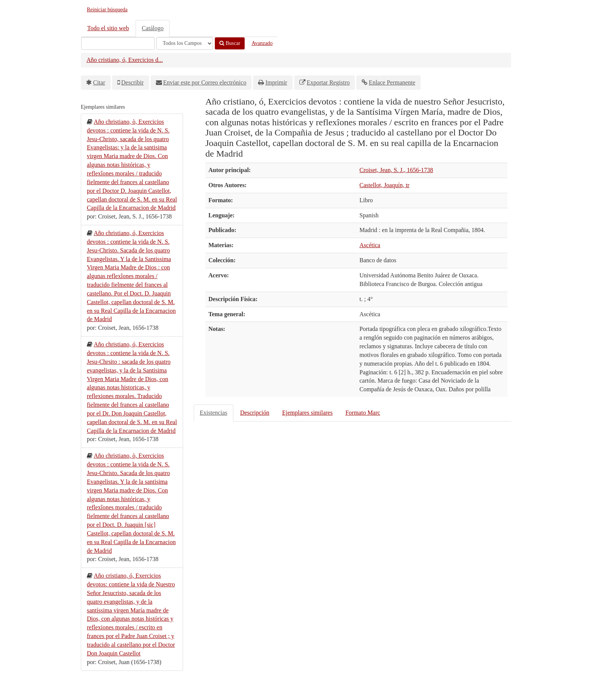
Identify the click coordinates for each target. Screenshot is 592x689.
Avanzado (262, 43)
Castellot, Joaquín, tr (384, 185)
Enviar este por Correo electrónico (204, 82)
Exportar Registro (328, 82)
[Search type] (184, 43)
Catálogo (152, 28)
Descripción (254, 412)
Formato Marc (362, 412)
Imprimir (276, 82)
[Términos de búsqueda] (118, 43)
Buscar (229, 43)
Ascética (369, 245)
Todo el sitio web (108, 28)
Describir (132, 82)
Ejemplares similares (307, 412)
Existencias (213, 412)
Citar (99, 82)
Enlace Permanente (392, 82)
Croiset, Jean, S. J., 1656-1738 (396, 170)
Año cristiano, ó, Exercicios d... (124, 60)
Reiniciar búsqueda (107, 9)
